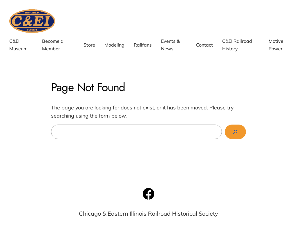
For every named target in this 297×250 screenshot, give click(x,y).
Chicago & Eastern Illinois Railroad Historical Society (148, 213)
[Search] (235, 132)
